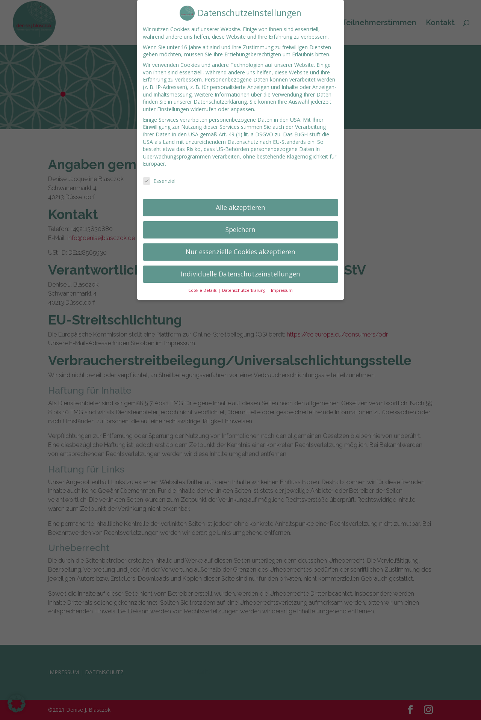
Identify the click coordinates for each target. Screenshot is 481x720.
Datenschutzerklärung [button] (244, 282)
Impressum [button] (282, 282)
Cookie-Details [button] (203, 282)
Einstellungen (173, 101)
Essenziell (160, 173)
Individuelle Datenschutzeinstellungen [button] (240, 266)
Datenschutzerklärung (220, 94)
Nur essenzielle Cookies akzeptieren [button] (240, 244)
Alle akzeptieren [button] (240, 200)
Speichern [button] (240, 222)
